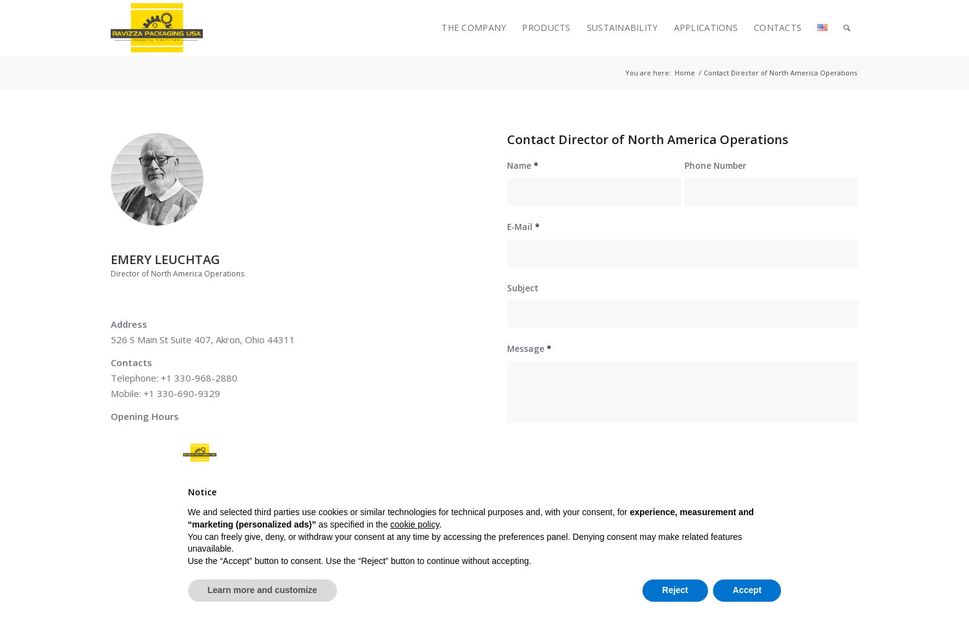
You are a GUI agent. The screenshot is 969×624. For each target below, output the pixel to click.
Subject (523, 288)
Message (529, 348)
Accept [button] (747, 590)
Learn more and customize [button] (262, 590)
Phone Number (715, 165)
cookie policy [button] (414, 524)
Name (523, 165)
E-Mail (523, 227)
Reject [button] (675, 590)
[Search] (846, 28)
